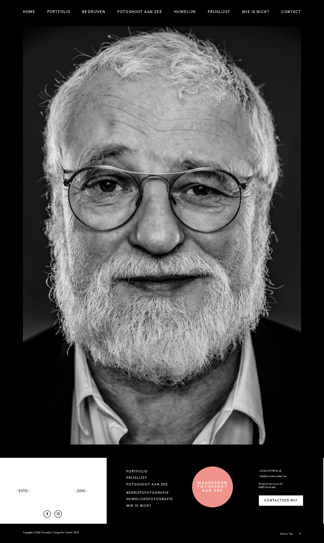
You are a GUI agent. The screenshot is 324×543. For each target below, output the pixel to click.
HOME (29, 11)
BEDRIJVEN (93, 11)
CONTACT (291, 11)
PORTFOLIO (58, 11)
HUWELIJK (185, 11)
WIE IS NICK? (256, 11)
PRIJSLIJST (219, 11)
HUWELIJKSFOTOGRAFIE (149, 499)
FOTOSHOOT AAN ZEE (139, 11)
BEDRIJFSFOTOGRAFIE (147, 492)
